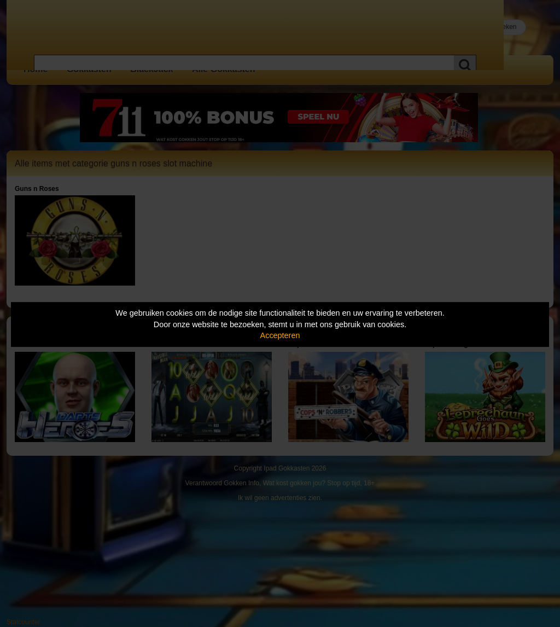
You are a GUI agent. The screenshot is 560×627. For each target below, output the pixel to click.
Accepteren (280, 335)
